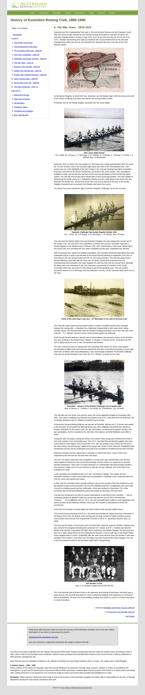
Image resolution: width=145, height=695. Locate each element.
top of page (130, 616)
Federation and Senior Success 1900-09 (118, 608)
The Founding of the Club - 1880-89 (28, 51)
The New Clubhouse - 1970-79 (26, 87)
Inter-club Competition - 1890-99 (26, 55)
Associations (80, 13)
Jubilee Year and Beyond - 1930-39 (27, 71)
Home (32, 13)
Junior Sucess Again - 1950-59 (26, 79)
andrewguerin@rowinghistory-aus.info (43, 637)
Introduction (17, 35)
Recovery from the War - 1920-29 (27, 67)
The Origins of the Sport (23, 43)
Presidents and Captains (23, 111)
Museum (101, 13)
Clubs (91, 13)
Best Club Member (21, 115)
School (68, 13)
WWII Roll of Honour (22, 99)
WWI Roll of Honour (21, 95)
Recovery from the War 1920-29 (122, 612)
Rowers (112, 13)
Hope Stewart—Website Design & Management (76, 688)
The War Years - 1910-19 (23, 63)
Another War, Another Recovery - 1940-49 (30, 75)
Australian (57, 13)
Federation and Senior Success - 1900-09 (30, 59)
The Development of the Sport (25, 47)
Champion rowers (21, 107)
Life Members (19, 103)
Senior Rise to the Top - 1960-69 (26, 83)
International (43, 13)
